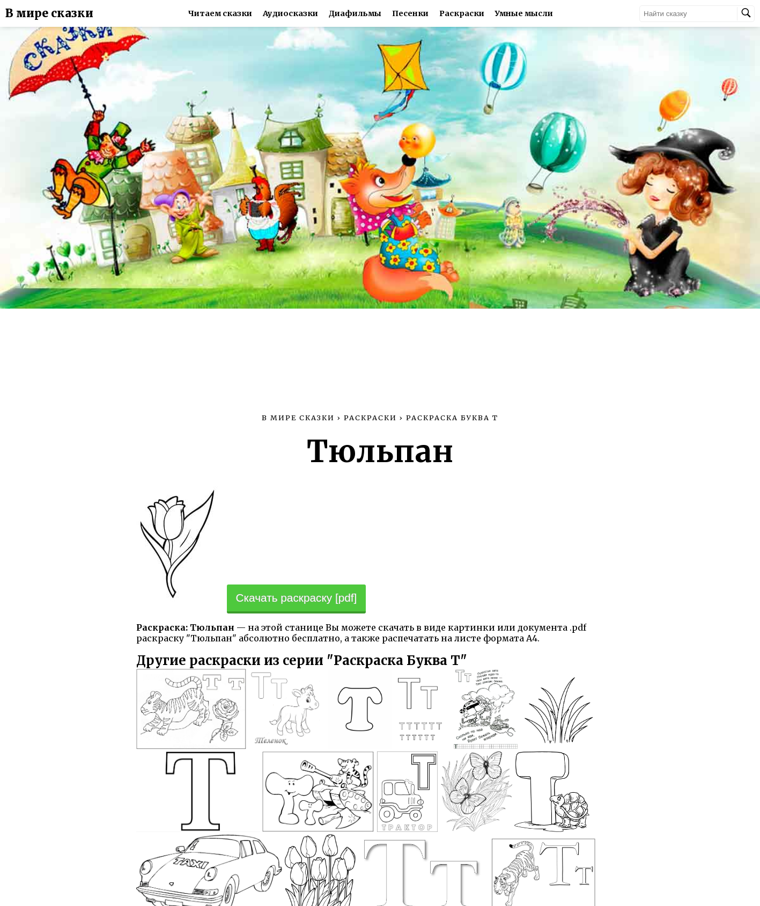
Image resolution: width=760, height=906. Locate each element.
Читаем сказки (220, 13)
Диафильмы (355, 13)
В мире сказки (49, 13)
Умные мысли (524, 13)
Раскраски (461, 13)
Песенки (410, 13)
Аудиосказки (290, 13)
